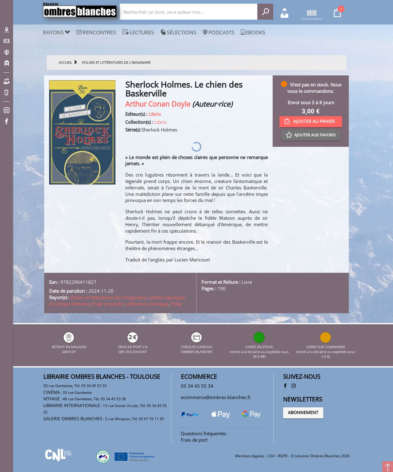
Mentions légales (249, 456)
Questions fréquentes (203, 433)
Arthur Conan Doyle (157, 104)
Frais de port (194, 440)
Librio (155, 114)
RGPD (283, 456)
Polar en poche (107, 304)
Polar (176, 304)
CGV (271, 456)
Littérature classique (147, 304)
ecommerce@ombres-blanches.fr (216, 397)
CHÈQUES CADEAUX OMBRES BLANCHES (196, 347)
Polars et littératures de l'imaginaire (108, 297)
